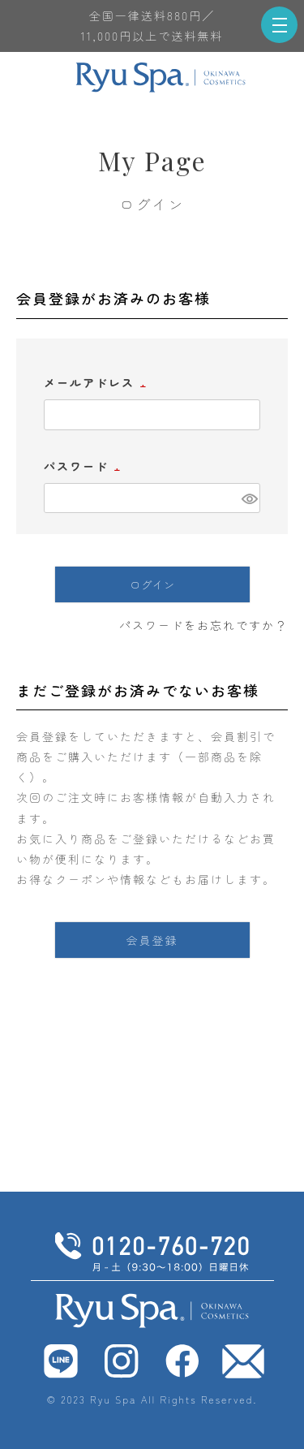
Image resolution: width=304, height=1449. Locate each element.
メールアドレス (97, 382)
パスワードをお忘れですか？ (203, 625)
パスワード (84, 466)
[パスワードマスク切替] (248, 498)
